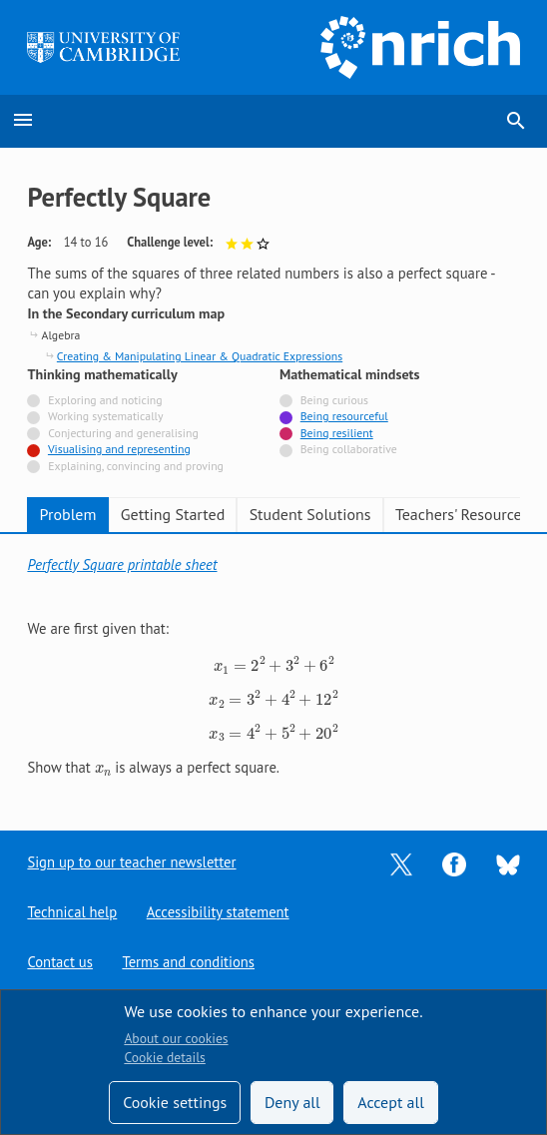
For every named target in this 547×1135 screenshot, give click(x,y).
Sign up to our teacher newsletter (132, 861)
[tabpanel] (273, 667)
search (516, 121)
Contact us (60, 961)
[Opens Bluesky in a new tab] (508, 862)
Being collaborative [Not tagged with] (348, 448)
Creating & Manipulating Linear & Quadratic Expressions (199, 355)
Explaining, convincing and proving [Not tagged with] (136, 465)
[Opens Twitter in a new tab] (401, 862)
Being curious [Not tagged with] (334, 399)
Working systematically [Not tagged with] (106, 415)
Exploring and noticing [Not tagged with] (105, 399)
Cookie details (164, 1057)
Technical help (72, 911)
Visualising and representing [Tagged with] (119, 448)
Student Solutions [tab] (310, 514)
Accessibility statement (218, 911)
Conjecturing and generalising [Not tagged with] (123, 432)
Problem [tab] (68, 514)
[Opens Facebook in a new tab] (454, 862)
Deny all (292, 1102)
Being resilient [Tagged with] (336, 432)
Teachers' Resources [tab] (462, 514)
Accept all (390, 1102)
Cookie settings (175, 1102)
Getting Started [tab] (173, 514)
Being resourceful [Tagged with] (344, 415)
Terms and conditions (189, 961)
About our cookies (176, 1038)
